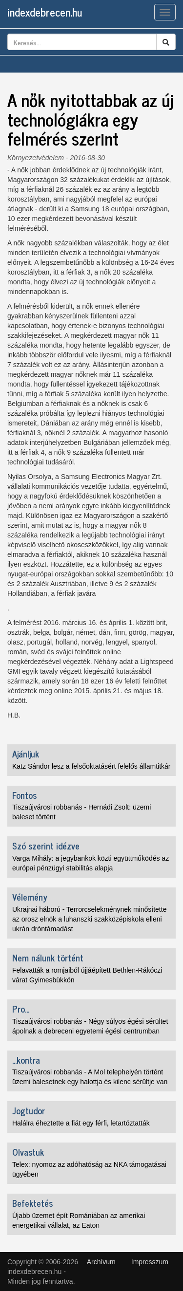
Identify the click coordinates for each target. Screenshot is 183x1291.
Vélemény (29, 896)
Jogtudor (28, 1110)
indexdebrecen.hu (44, 12)
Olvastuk (28, 1151)
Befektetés (32, 1203)
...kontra (26, 1059)
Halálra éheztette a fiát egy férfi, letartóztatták (81, 1123)
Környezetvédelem (35, 158)
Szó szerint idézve (46, 845)
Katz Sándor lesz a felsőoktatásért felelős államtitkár (91, 766)
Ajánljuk (25, 753)
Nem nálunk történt (47, 957)
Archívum (101, 1262)
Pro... (20, 1008)
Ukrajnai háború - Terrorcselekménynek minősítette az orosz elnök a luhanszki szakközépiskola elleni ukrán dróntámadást (89, 919)
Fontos (24, 795)
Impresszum (149, 1262)
